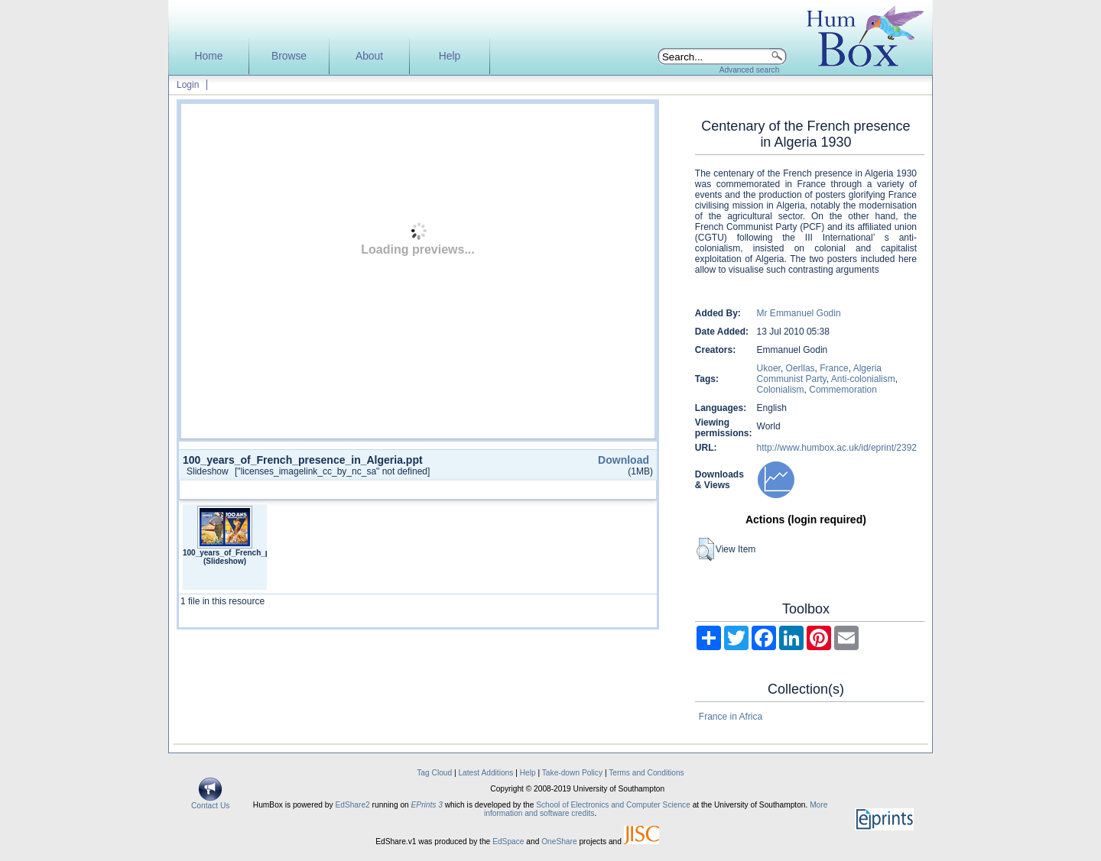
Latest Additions (485, 773)
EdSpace (508, 841)
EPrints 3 (427, 805)
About (369, 56)
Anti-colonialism (863, 379)
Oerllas (800, 368)
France (834, 368)
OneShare (558, 841)
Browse (289, 56)
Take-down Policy (572, 773)
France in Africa (730, 716)
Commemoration (843, 389)
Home (209, 56)
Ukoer (769, 368)
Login (188, 84)
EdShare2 (352, 805)
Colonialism (780, 389)
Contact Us (210, 802)
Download (623, 460)
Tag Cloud (434, 773)
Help (449, 56)
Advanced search (749, 70)
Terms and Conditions (646, 773)
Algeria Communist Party (819, 373)
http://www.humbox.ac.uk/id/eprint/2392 (837, 447)
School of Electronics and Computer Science (613, 805)
